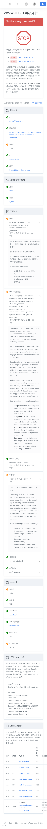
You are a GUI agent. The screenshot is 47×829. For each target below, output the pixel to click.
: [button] (9, 218)
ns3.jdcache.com (26, 796)
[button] (25, 229)
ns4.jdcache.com (26, 779)
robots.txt (13, 615)
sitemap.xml (14, 626)
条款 (16, 823)
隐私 (10, 823)
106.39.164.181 (24, 761)
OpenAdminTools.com (28, 823)
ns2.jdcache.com (26, 785)
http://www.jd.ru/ (26, 57)
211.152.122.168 (24, 773)
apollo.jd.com (24, 810)
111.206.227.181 (24, 767)
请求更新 (37, 103)
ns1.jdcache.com (25, 791)
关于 (5, 823)
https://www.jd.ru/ (26, 61)
